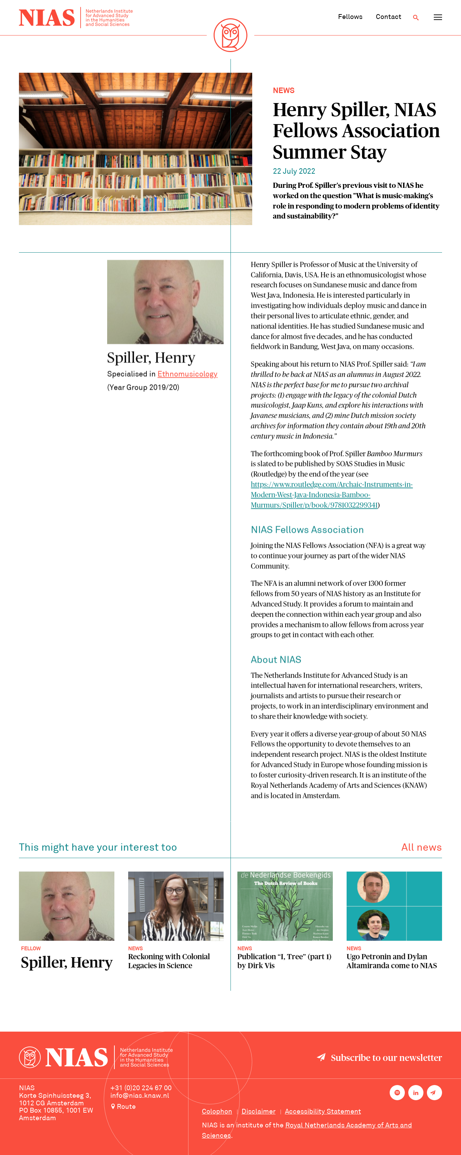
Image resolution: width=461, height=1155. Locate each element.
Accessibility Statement (323, 1111)
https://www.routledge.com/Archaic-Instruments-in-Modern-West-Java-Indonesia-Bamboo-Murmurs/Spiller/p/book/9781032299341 (332, 496)
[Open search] (415, 17)
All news (421, 849)
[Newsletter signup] (434, 1092)
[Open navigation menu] (437, 17)
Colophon (217, 1111)
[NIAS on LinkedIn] (415, 1092)
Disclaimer (259, 1111)
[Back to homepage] (76, 17)
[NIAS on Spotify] (397, 1092)
